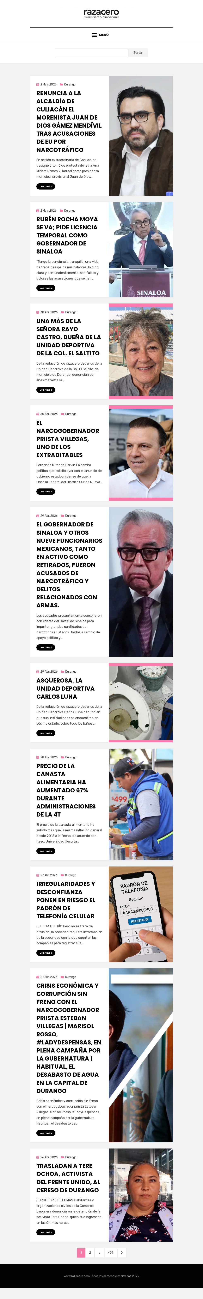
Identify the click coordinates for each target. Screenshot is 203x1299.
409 (114, 1262)
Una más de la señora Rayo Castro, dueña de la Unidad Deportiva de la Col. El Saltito (68, 344)
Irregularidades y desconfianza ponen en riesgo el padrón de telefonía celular (65, 908)
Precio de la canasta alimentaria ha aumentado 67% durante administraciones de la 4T (66, 798)
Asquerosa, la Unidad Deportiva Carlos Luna (65, 696)
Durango (69, 90)
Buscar (138, 58)
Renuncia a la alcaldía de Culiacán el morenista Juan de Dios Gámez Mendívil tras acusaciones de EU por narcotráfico (69, 127)
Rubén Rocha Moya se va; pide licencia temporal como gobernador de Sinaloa (67, 242)
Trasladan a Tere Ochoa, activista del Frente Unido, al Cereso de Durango (68, 1187)
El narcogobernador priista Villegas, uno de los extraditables (67, 446)
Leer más (45, 192)
